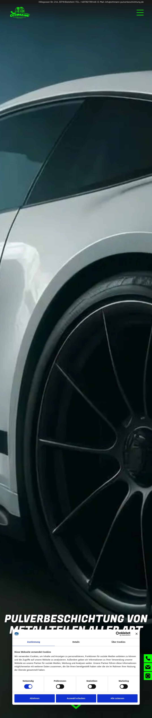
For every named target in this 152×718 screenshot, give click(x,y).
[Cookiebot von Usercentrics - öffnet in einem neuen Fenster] (118, 634)
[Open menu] (140, 12)
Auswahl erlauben (76, 698)
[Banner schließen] (137, 634)
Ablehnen (34, 698)
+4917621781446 (88, 1)
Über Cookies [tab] (118, 642)
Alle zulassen (117, 698)
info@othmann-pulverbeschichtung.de (124, 1)
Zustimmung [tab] (33, 642)
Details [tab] (76, 642)
